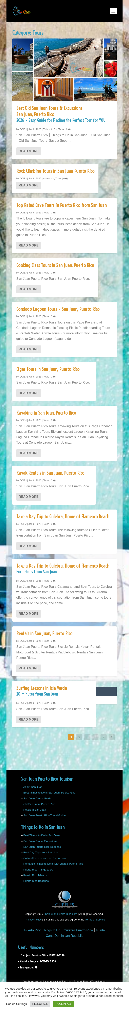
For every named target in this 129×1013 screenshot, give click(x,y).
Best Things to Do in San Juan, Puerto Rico (49, 792)
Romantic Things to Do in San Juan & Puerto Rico (53, 863)
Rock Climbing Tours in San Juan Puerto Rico (55, 171)
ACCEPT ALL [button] (64, 1003)
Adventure (48, 178)
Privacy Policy (33, 919)
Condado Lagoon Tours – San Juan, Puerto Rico (58, 309)
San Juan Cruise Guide (37, 798)
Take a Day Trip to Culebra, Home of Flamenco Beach (62, 517)
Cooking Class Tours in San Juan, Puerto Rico (55, 265)
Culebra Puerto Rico (78, 930)
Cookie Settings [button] (16, 1004)
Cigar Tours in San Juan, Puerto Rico (48, 369)
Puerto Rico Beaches (36, 880)
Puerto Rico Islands (35, 875)
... (95, 737)
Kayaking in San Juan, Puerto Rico (46, 413)
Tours (61, 129)
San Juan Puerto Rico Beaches (42, 846)
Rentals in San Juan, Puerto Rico (44, 633)
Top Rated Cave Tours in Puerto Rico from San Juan (61, 205)
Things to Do (50, 129)
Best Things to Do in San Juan (41, 835)
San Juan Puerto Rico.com (61, 913)
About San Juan (32, 786)
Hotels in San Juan (34, 809)
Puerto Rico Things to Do (38, 869)
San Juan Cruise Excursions (40, 841)
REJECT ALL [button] (40, 1003)
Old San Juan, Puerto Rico (39, 804)
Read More (29, 151)
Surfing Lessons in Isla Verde (54, 692)
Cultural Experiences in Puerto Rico (44, 858)
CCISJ (23, 129)
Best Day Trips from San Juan (41, 852)
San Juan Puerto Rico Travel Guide (44, 815)
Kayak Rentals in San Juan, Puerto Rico (50, 473)
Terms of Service (95, 919)
